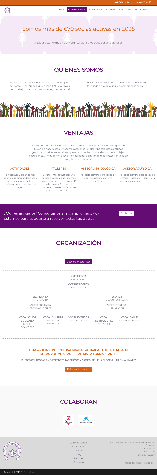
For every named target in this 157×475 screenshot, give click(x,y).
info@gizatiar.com (125, 2)
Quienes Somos (76, 9)
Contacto (145, 9)
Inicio (62, 9)
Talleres (110, 9)
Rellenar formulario (78, 369)
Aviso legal (150, 463)
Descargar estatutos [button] (79, 261)
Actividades (95, 9)
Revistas (132, 9)
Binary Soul (29, 472)
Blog (121, 9)
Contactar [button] (126, 213)
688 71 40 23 (145, 2)
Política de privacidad (134, 463)
